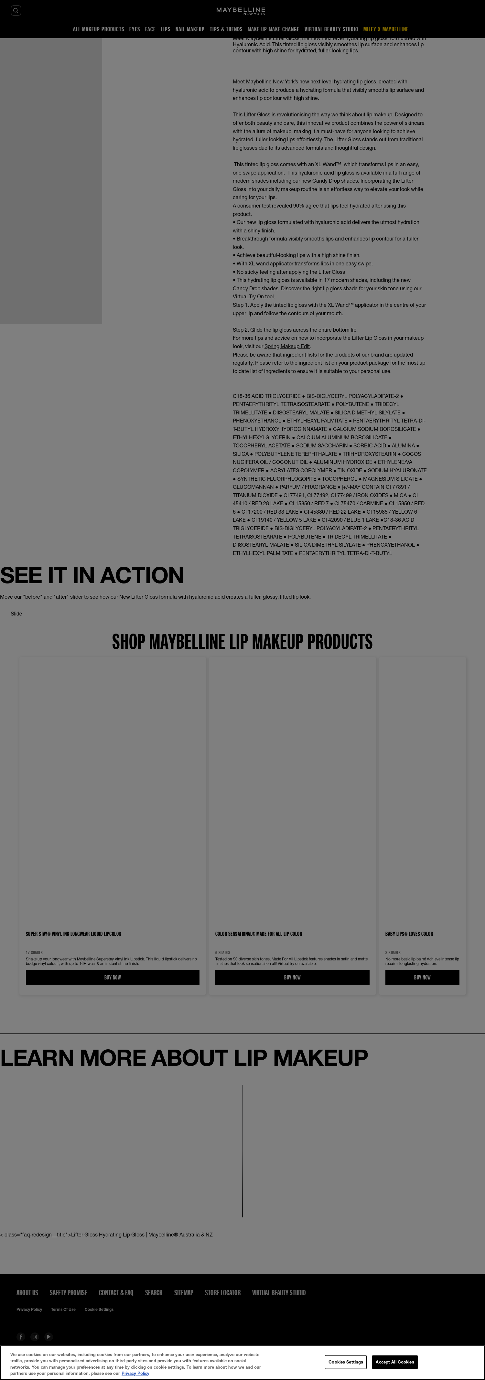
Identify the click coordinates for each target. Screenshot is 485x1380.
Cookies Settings (346, 1361)
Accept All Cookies (395, 1361)
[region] (242, 1362)
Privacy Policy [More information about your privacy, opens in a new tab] (135, 1373)
